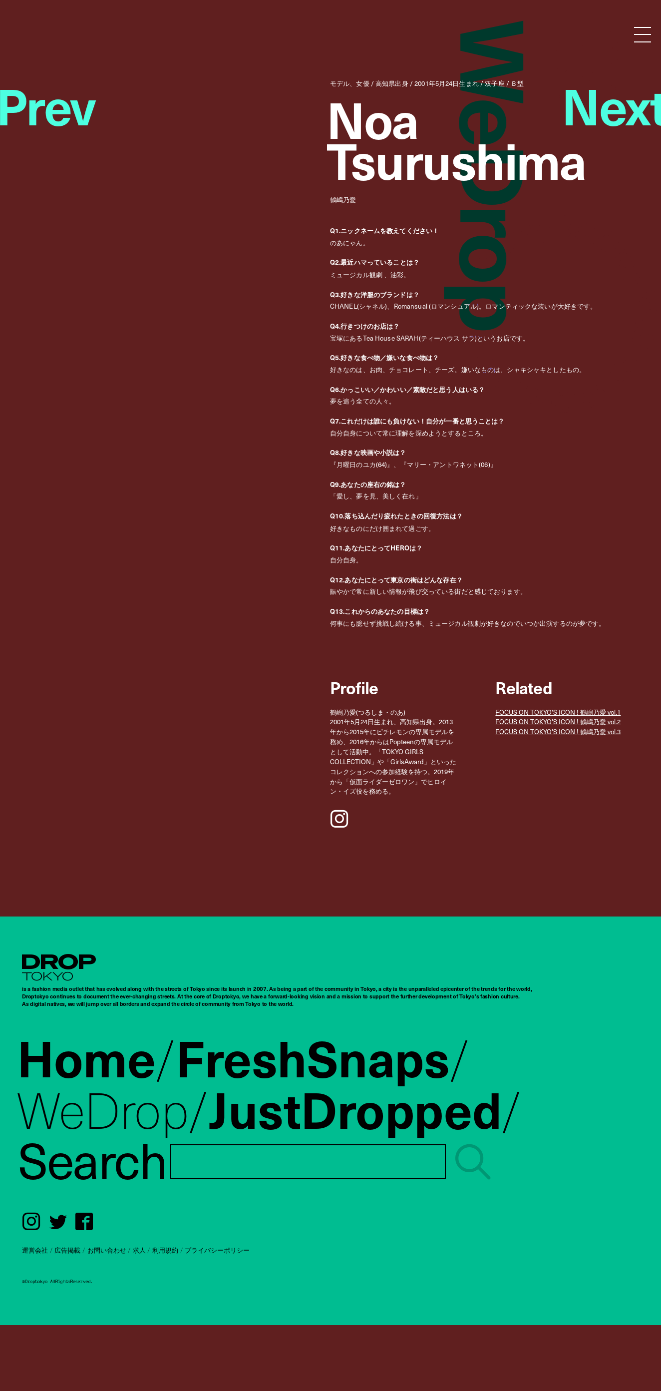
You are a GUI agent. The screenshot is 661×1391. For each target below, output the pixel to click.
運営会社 (35, 1250)
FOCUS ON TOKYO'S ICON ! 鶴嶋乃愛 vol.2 (558, 722)
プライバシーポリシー (217, 1250)
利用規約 (165, 1250)
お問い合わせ (106, 1250)
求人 (139, 1250)
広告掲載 (67, 1250)
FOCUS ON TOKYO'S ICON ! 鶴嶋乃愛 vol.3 (558, 732)
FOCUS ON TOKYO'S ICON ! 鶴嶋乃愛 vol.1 (558, 712)
